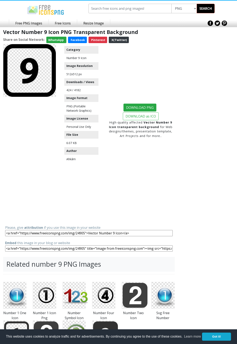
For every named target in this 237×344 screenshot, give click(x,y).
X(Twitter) (119, 40)
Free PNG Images (28, 23)
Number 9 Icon (76, 58)
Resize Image (93, 23)
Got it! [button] (216, 336)
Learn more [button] (192, 336)
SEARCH (205, 8)
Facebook (77, 40)
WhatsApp (56, 40)
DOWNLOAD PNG (140, 107)
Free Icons (63, 23)
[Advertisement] (29, 161)
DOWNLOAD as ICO (141, 116)
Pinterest (97, 40)
